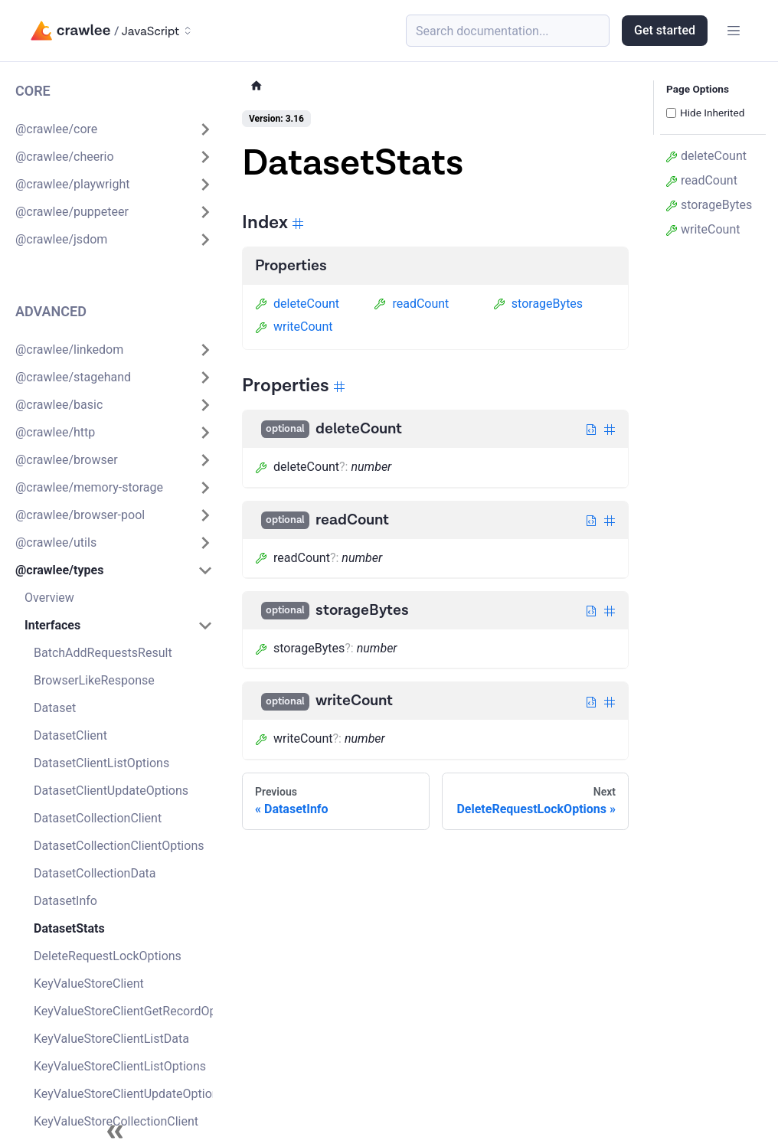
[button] (114, 129)
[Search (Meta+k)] (508, 31)
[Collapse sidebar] (115, 1131)
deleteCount (297, 303)
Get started (664, 30)
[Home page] (256, 86)
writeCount (293, 326)
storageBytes (538, 303)
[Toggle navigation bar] (733, 30)
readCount (411, 303)
